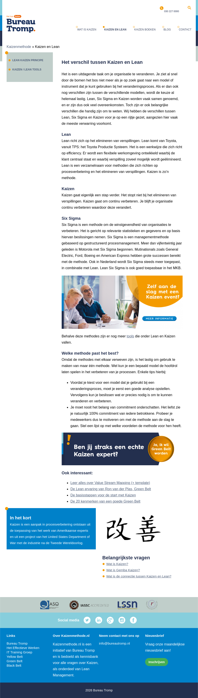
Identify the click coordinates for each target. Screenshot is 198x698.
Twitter (87, 620)
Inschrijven (156, 662)
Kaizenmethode (19, 47)
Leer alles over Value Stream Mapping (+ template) (110, 483)
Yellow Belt (15, 656)
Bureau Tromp (17, 643)
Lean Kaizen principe (27, 60)
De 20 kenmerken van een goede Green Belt (105, 501)
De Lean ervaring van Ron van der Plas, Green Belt (110, 489)
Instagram (122, 620)
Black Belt (14, 665)
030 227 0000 (171, 11)
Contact (185, 29)
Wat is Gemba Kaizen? (123, 570)
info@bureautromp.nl (114, 643)
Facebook (133, 620)
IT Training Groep (19, 652)
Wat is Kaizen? (117, 564)
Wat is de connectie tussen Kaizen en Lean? (138, 576)
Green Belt (14, 661)
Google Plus (110, 620)
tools (130, 336)
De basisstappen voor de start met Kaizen (103, 495)
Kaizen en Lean (115, 29)
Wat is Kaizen (86, 29)
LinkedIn (98, 620)
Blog (167, 29)
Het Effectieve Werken (23, 648)
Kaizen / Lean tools (26, 69)
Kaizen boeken (145, 29)
